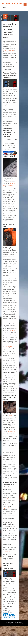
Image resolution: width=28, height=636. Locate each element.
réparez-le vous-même (9, 499)
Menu (25, 4)
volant (11, 293)
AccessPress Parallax (19, 623)
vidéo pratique (6, 551)
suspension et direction (9, 120)
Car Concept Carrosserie (13, 4)
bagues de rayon (12, 431)
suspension (11, 415)
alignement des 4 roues (9, 508)
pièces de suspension (8, 50)
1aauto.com (12, 330)
